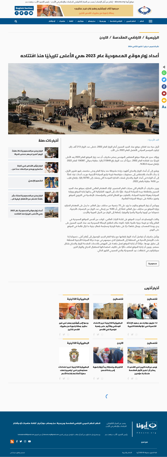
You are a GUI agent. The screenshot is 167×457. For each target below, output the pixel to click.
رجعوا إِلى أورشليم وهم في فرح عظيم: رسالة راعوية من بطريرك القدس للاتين (73, 326)
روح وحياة (102, 21)
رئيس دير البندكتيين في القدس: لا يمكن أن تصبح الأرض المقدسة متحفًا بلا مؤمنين (142, 370)
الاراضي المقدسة (116, 21)
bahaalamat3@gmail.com (26, 434)
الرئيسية (152, 37)
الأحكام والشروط (127, 452)
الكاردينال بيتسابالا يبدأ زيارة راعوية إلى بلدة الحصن (108, 368)
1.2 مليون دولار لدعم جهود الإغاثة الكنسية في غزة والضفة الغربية (142, 324)
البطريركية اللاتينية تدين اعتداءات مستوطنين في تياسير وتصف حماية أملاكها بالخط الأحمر (73, 370)
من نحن (144, 442)
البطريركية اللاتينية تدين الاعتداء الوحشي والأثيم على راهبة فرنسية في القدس (107, 326)
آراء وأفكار (52, 21)
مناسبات (62, 21)
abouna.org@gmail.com (51, 434)
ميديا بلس (13, 452)
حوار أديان (81, 21)
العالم (142, 21)
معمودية (152, 263)
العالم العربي (131, 21)
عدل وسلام (91, 21)
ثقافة (71, 21)
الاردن (103, 37)
